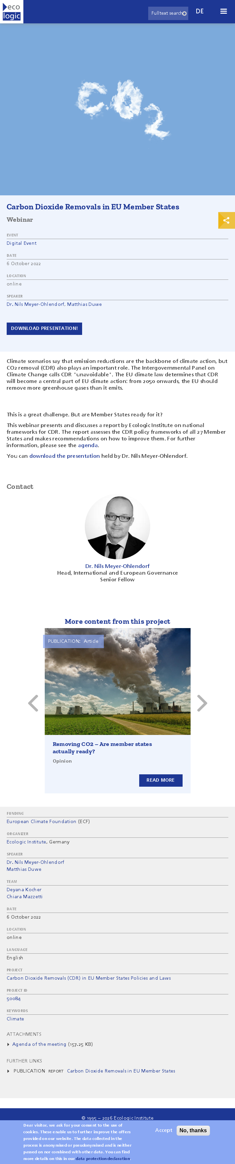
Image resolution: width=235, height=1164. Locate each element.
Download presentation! (44, 328)
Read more (161, 780)
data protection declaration (103, 1159)
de (200, 11)
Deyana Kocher (24, 890)
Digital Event (21, 243)
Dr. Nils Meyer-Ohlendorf (35, 304)
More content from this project (118, 621)
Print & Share (226, 220)
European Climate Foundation (42, 821)
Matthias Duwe (84, 304)
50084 (14, 998)
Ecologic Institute (26, 842)
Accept (163, 1130)
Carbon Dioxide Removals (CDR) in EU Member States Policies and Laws (89, 978)
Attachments (24, 1034)
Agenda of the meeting (39, 1044)
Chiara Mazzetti (25, 897)
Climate (15, 1019)
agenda (88, 445)
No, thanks (193, 1130)
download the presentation (64, 456)
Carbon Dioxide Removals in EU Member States (121, 1071)
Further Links (24, 1061)
